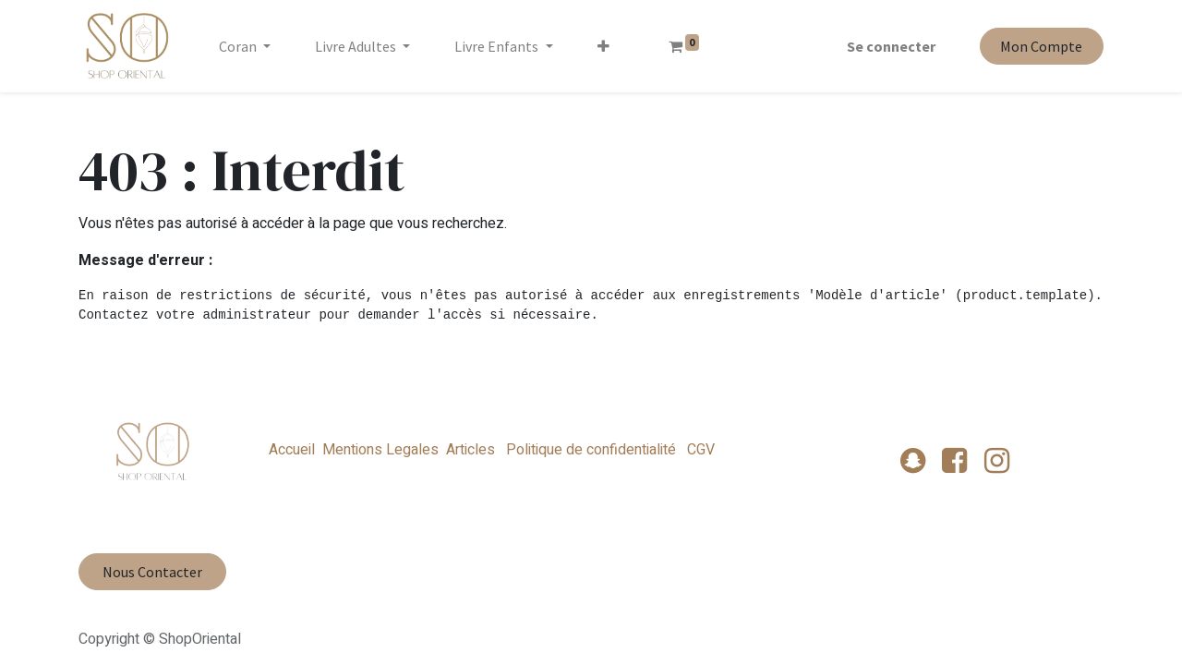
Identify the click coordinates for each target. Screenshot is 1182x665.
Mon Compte (1041, 46)
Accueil (292, 450)
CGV (699, 450)
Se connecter (891, 46)
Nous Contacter (152, 571)
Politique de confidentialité (591, 450)
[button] (603, 46)
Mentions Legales (380, 450)
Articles (470, 450)
